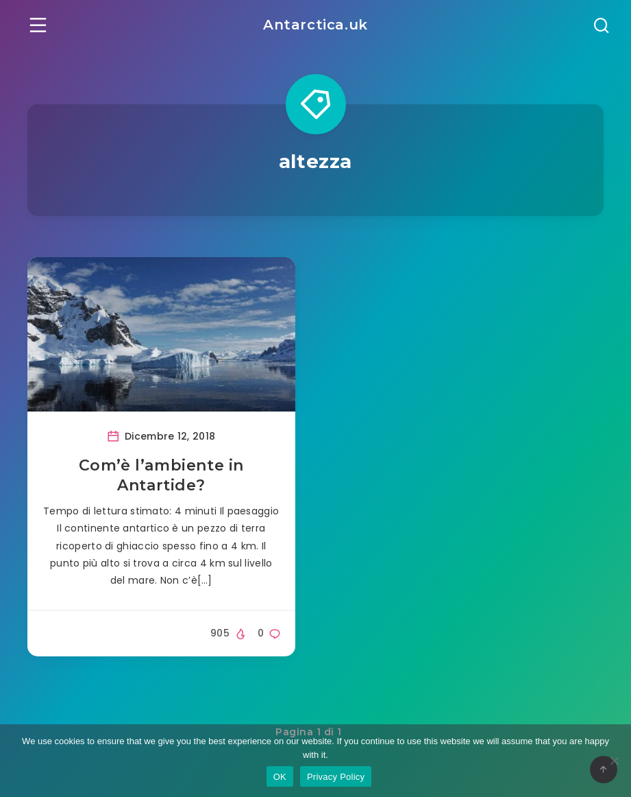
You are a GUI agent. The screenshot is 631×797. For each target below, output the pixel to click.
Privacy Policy (335, 777)
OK (279, 777)
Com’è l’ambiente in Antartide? (161, 475)
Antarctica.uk (315, 24)
